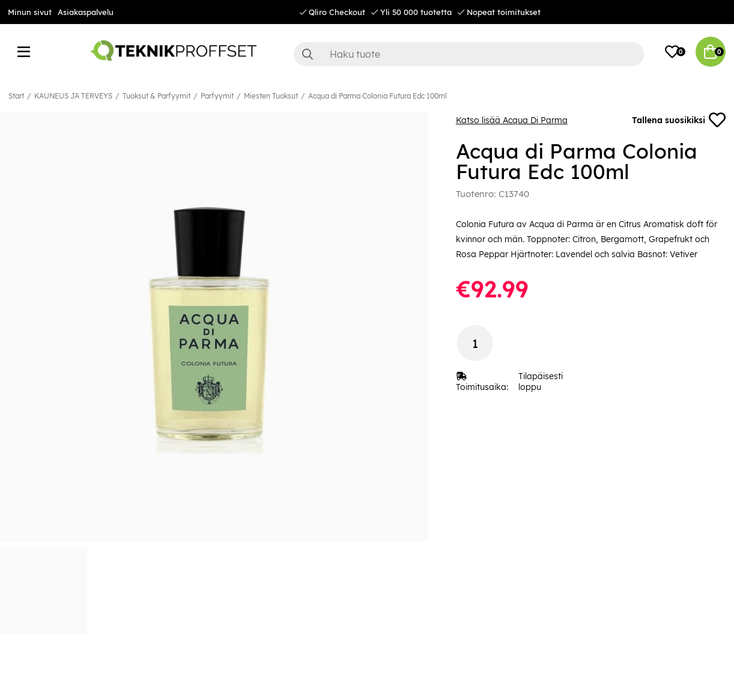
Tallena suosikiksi (679, 120)
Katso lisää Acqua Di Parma (512, 120)
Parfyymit (217, 95)
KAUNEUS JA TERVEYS (73, 95)
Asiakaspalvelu (86, 12)
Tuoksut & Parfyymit (156, 95)
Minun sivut (30, 12)
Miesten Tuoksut (271, 95)
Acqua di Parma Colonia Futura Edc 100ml (377, 95)
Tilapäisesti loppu (540, 381)
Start (16, 95)
